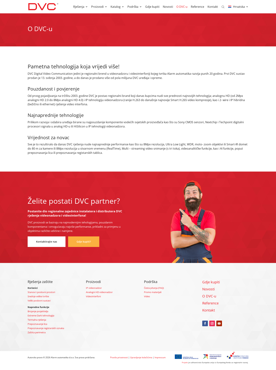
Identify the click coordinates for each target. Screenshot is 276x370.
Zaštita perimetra (37, 332)
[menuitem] (238, 9)
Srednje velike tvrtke (38, 296)
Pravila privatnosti (119, 357)
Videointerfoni (93, 296)
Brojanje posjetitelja (38, 311)
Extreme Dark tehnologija (41, 315)
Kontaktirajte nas (46, 241)
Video (147, 296)
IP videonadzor (94, 287)
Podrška (132, 7)
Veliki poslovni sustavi (39, 300)
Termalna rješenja (37, 319)
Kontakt (213, 7)
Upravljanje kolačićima (141, 357)
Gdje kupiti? (84, 241)
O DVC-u (181, 7)
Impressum (160, 357)
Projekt (185, 362)
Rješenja (78, 7)
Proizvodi (97, 7)
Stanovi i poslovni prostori (41, 292)
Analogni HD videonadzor (99, 292)
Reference (197, 7)
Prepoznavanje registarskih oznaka (46, 328)
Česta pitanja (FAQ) (154, 287)
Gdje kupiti (152, 7)
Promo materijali (152, 292)
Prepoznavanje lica (37, 324)
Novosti (168, 7)
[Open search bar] (223, 6)
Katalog (116, 7)
